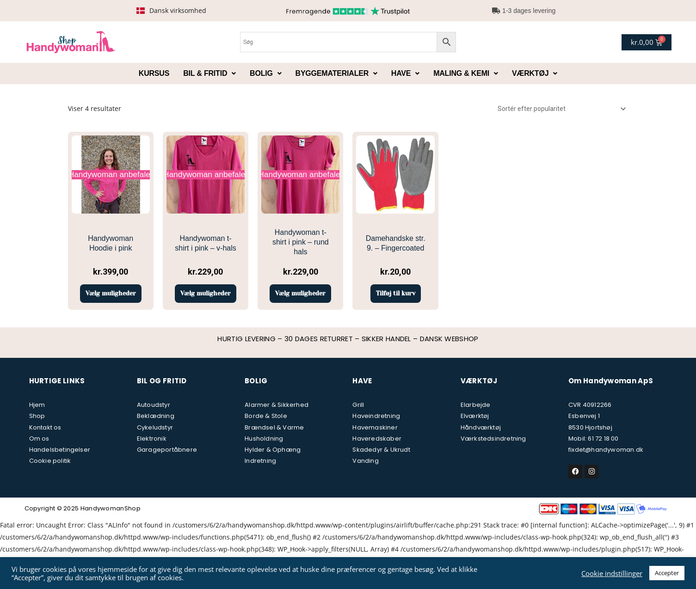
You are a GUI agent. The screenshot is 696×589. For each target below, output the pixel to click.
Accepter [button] (667, 573)
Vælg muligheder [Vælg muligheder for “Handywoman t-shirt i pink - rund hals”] (300, 298)
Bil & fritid (209, 73)
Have (405, 73)
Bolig (265, 73)
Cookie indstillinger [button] (611, 573)
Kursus (154, 73)
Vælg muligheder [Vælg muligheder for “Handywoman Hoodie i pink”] (110, 298)
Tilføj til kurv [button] (396, 302)
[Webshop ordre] (560, 109)
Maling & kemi (465, 73)
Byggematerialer (336, 73)
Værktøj (534, 73)
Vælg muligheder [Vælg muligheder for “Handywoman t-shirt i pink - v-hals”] (205, 298)
